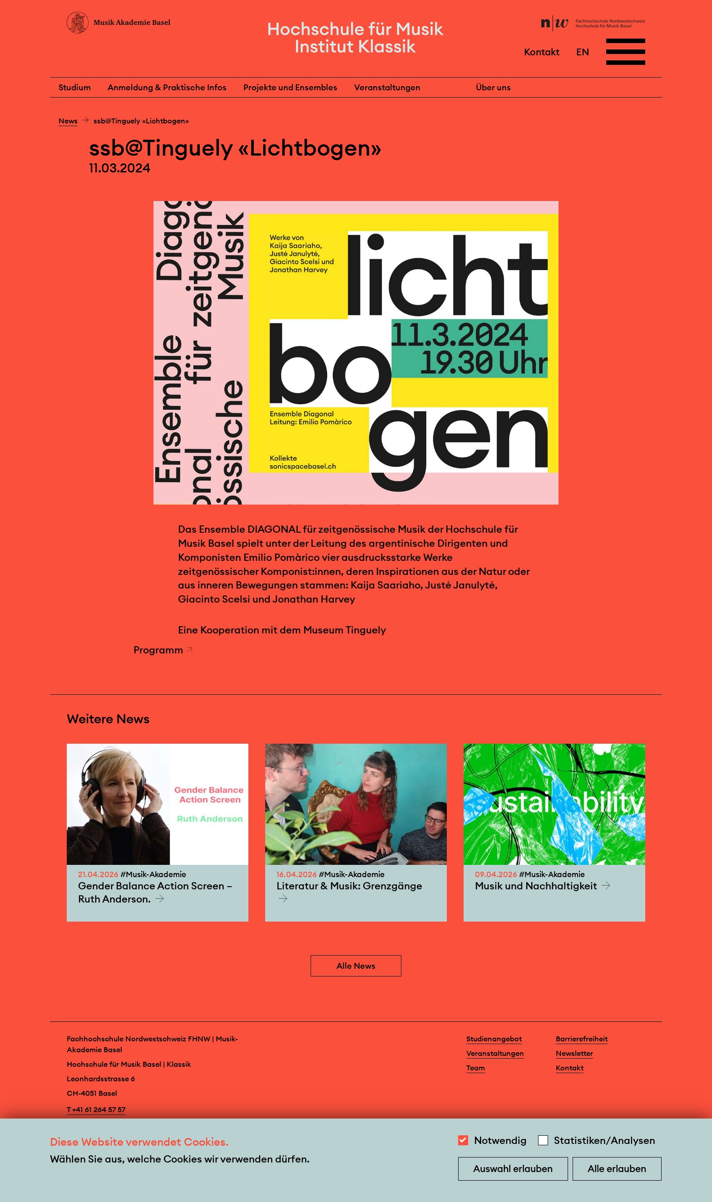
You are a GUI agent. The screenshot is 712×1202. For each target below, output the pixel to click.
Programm (163, 649)
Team (475, 1067)
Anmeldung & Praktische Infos (167, 87)
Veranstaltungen (387, 87)
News (448, 87)
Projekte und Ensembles (290, 87)
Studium (75, 87)
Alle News (356, 966)
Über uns (493, 87)
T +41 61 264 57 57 (96, 1109)
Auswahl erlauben (513, 1169)
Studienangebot (494, 1038)
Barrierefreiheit (582, 1038)
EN (582, 51)
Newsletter (574, 1053)
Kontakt (541, 51)
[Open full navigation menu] (625, 52)
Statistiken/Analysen (604, 1140)
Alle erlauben (617, 1169)
